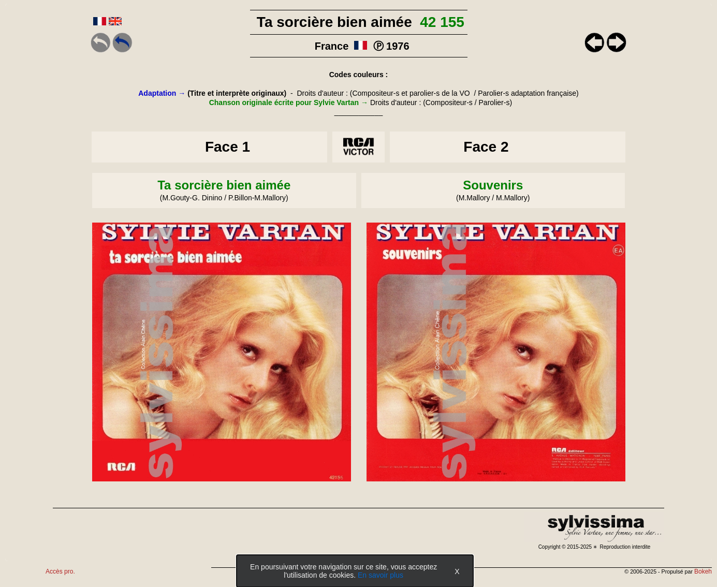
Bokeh (703, 571)
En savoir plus (380, 575)
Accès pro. (60, 571)
